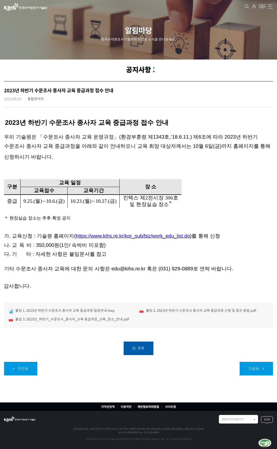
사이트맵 (170, 406)
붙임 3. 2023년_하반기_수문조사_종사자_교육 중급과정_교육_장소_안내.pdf (68, 319)
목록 (138, 348)
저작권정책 (108, 406)
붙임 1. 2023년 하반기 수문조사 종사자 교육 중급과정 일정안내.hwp (61, 310)
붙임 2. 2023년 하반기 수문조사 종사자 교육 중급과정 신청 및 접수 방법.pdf (197, 310)
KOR (267, 419)
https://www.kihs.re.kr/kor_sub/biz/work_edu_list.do (133, 235)
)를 (193, 235)
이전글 (20, 369)
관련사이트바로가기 (233, 419)
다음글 (256, 369)
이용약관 (126, 406)
